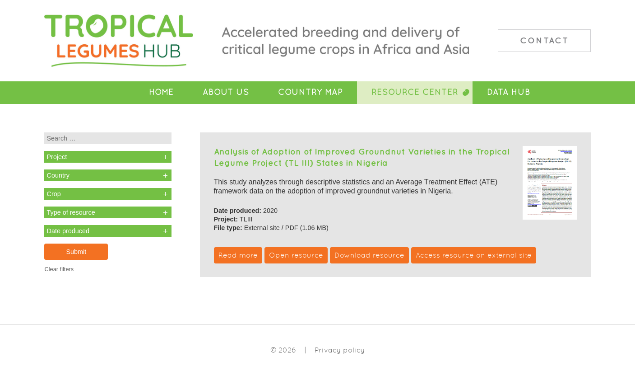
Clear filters (59, 269)
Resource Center (414, 92)
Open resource (296, 255)
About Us (226, 92)
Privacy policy (340, 350)
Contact (544, 40)
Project (56, 156)
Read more (238, 255)
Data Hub (508, 92)
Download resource (369, 255)
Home (161, 92)
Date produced (67, 231)
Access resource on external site (474, 255)
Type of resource (70, 212)
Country (57, 175)
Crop (53, 193)
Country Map (310, 92)
